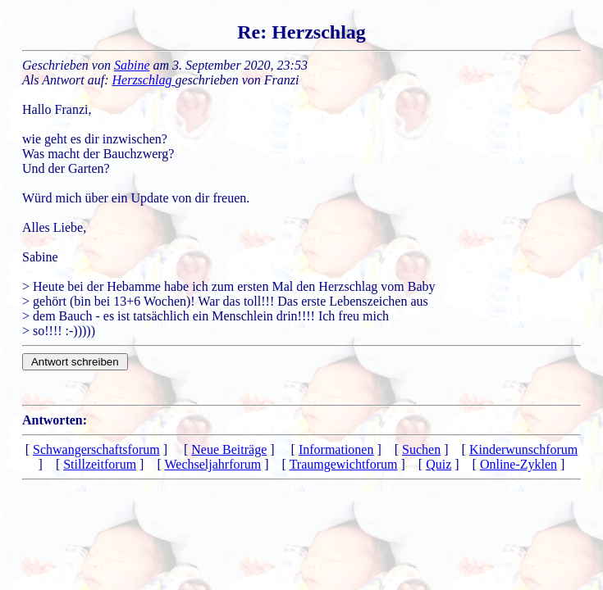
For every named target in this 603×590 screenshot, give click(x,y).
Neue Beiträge (229, 449)
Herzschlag (144, 80)
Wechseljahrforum (212, 464)
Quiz (438, 464)
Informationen (336, 449)
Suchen (421, 449)
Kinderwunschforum (523, 449)
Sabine (132, 65)
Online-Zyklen (518, 464)
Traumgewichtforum (344, 464)
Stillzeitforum (99, 464)
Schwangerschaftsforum (96, 449)
